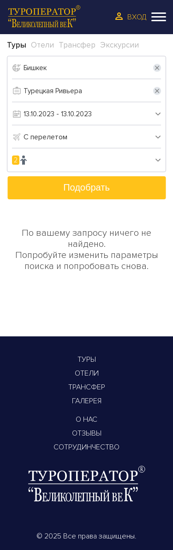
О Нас (86, 419)
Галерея (86, 401)
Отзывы (86, 433)
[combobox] (92, 137)
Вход (137, 17)
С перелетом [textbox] (45, 137)
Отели (87, 373)
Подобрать (86, 187)
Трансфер (86, 387)
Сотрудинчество (86, 447)
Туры (87, 359)
